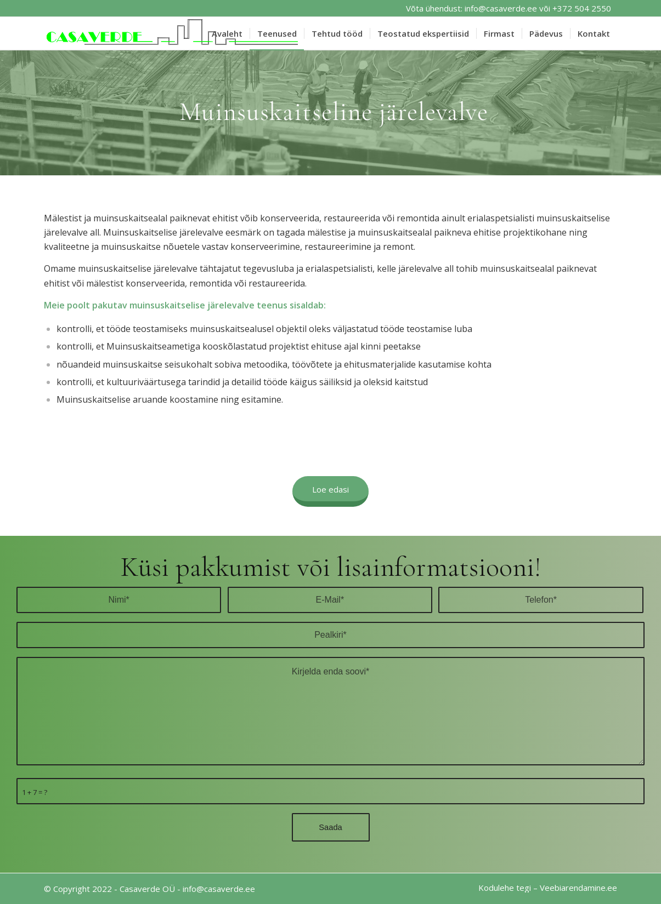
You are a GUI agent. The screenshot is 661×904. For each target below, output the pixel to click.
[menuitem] (227, 33)
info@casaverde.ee (501, 8)
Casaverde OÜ (147, 888)
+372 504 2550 (581, 8)
